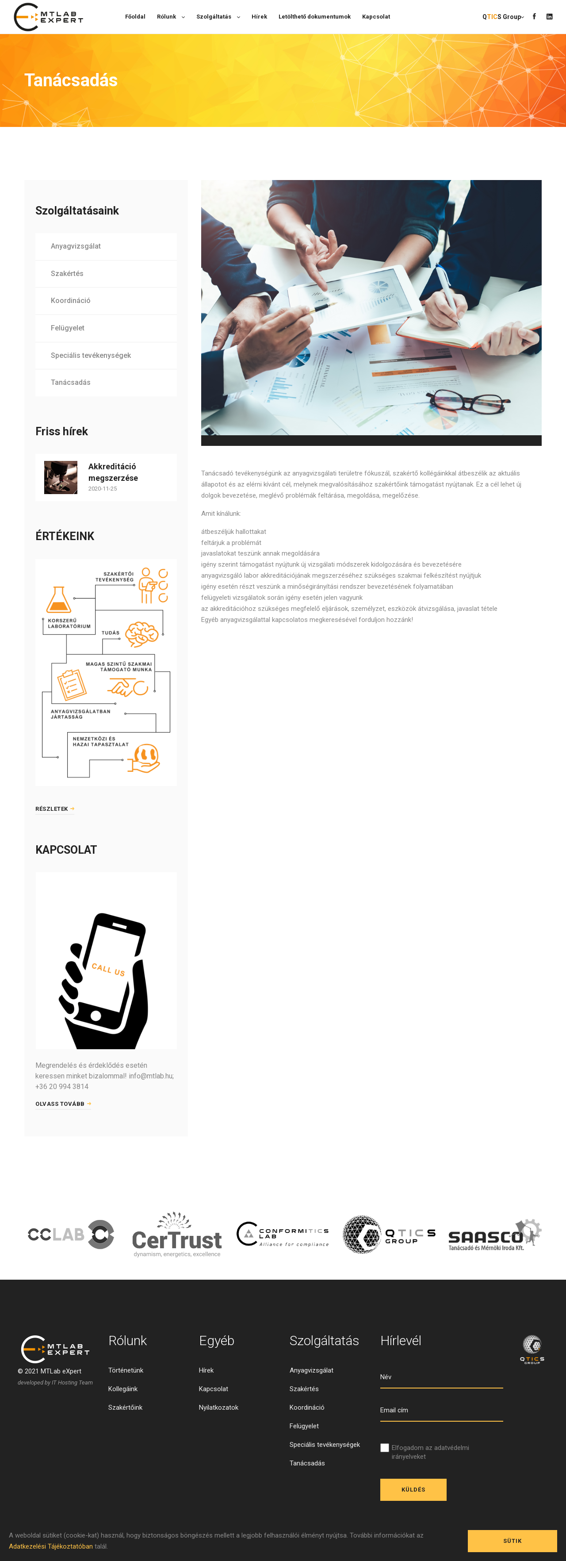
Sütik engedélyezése (512, 1545)
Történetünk (125, 1370)
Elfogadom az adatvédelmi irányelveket (430, 1452)
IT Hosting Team (72, 1382)
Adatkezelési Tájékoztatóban (51, 1546)
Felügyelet (67, 328)
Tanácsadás (71, 382)
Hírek (206, 1370)
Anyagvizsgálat (76, 246)
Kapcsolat (213, 1389)
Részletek (54, 808)
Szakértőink (125, 1407)
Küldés (413, 1489)
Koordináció (71, 300)
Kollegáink (123, 1389)
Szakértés (67, 273)
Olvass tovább (63, 1104)
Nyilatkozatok (218, 1407)
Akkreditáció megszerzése (113, 472)
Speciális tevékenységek (91, 355)
